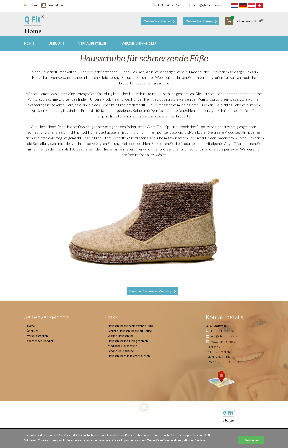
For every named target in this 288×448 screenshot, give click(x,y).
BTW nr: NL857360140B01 (224, 362)
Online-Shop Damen (201, 21)
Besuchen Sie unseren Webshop (152, 291)
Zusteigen (251, 440)
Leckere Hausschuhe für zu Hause (130, 331)
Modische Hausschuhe (122, 346)
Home (31, 5)
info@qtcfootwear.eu (206, 5)
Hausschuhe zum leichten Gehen (129, 356)
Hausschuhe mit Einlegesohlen (128, 341)
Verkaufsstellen (93, 43)
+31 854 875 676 (167, 5)
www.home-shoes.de (222, 341)
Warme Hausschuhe (121, 336)
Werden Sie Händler (139, 43)
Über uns (56, 43)
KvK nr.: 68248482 (218, 357)
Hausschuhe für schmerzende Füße (131, 326)
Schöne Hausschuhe (121, 351)
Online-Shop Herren (159, 21)
